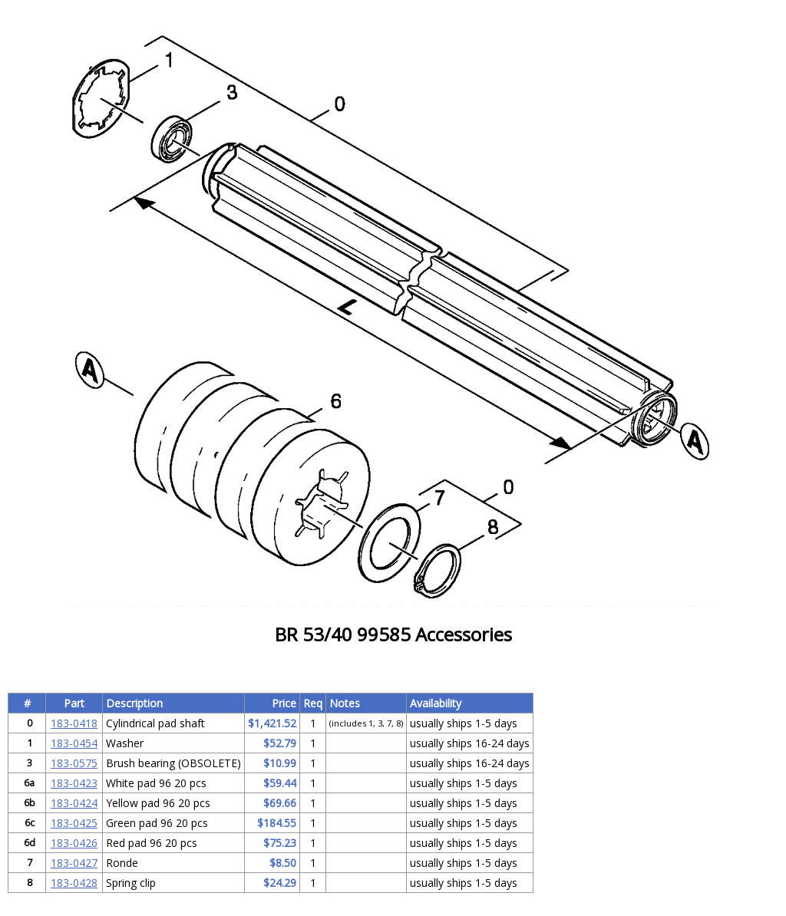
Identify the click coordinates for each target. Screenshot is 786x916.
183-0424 (74, 803)
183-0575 (74, 763)
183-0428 (74, 882)
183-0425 (74, 823)
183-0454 (74, 743)
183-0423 (74, 783)
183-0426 (74, 842)
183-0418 (74, 723)
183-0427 (74, 862)
